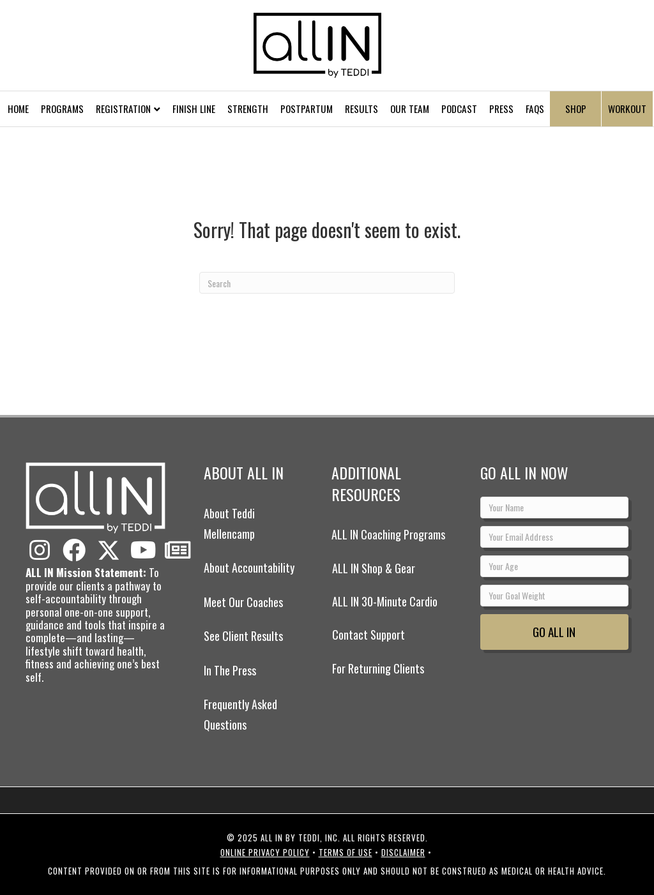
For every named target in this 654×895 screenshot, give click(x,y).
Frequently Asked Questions (240, 714)
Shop (575, 109)
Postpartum (306, 109)
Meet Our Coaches (243, 602)
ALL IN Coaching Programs (388, 534)
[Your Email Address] (554, 537)
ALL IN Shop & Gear (373, 568)
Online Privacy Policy (265, 852)
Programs (62, 109)
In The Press (230, 670)
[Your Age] (554, 566)
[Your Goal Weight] (554, 595)
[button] (40, 550)
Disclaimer (403, 852)
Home (18, 109)
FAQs (535, 109)
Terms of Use (345, 852)
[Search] (327, 283)
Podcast (459, 109)
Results (361, 109)
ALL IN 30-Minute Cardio (384, 601)
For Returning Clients (378, 668)
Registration (123, 109)
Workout (627, 109)
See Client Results (243, 636)
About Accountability (249, 567)
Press (501, 109)
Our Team (409, 109)
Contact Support (368, 634)
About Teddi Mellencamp (229, 523)
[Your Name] (554, 507)
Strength (247, 109)
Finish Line (193, 109)
